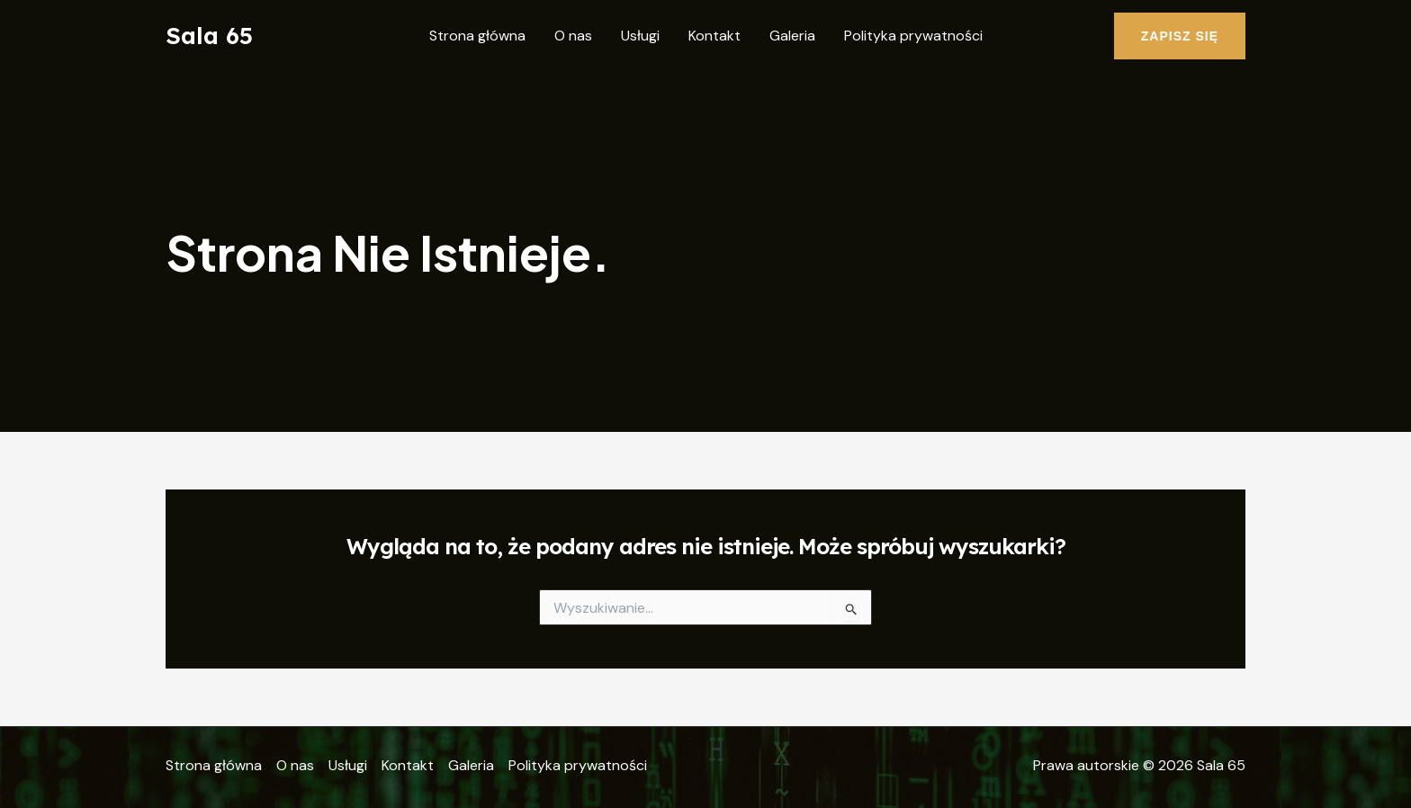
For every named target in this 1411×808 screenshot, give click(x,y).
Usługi (640, 35)
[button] (1179, 36)
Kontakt (714, 35)
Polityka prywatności (913, 35)
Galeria (792, 35)
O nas (573, 35)
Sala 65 (209, 35)
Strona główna (477, 35)
